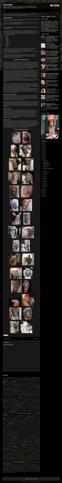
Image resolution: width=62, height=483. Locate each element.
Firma (34, 412)
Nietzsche (8, 443)
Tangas (37, 461)
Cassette (35, 392)
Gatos (16, 417)
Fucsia (16, 416)
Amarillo (39, 379)
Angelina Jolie (38, 380)
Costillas (27, 398)
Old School (26, 444)
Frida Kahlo (9, 416)
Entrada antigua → (36, 338)
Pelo (19, 447)
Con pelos (36, 397)
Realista (34, 452)
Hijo (9, 421)
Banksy (31, 384)
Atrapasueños (10, 383)
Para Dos (5, 446)
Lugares (20, 434)
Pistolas (31, 449)
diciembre (44, 160)
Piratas (22, 449)
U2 (17, 468)
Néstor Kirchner (33, 442)
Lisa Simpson (35, 432)
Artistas (34, 382)
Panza (34, 445)
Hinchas (11, 421)
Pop (25, 450)
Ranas (38, 451)
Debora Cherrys (22, 401)
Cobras (25, 396)
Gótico (25, 418)
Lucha (18, 434)
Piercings (29, 448)
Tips (37, 466)
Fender (20, 412)
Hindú (13, 421)
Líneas (28, 432)
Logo (11, 433)
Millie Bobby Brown (7, 440)
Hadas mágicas (17, 419)
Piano (23, 448)
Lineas (26, 432)
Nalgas (12, 442)
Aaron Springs (30, 377)
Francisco (16, 415)
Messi (6, 439)
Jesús (36, 427)
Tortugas (18, 467)
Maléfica (23, 435)
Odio (20, 444)
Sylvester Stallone (29, 461)
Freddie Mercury (29, 415)
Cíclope (26, 395)
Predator (39, 450)
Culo (25, 400)
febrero (44, 185)
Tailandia (33, 461)
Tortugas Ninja (22, 467)
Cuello (4, 400)
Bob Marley (14, 387)
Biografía (17, 386)
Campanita (35, 390)
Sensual (32, 456)
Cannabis (11, 391)
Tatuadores (34, 462)
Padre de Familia (19, 445)
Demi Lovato (31, 401)
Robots (15, 454)
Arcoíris (37, 381)
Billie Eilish (14, 386)
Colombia (17, 397)
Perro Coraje (36, 447)
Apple (29, 381)
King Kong (22, 429)
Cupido (32, 400)
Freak (25, 415)
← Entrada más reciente (7, 338)
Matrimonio (19, 438)
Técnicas (6, 465)
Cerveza (29, 393)
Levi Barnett (8, 432)
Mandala (30, 435)
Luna (27, 434)
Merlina (4, 439)
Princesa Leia (8, 451)
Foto (19, 413)
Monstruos (38, 440)
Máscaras (38, 437)
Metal (8, 439)
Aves (32, 383)
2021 (43, 151)
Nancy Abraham (16, 442)
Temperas (17, 465)
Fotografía (32, 413)
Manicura (36, 435)
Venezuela (23, 469)
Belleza (33, 385)
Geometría (33, 417)
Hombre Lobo (6, 422)
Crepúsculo (6, 399)
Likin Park (20, 432)
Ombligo (29, 444)
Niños (23, 443)
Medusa (34, 438)
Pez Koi (18, 448)
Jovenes (32, 428)
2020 (43, 153)
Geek (25, 417)
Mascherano (8, 438)
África (18, 378)
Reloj (13, 453)
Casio (33, 392)
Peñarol (29, 447)
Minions (13, 440)
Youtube (7, 472)
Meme (39, 438)
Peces (11, 447)
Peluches (23, 447)
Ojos (21, 444)
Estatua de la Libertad (6, 411)
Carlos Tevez (4, 392)
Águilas (27, 378)
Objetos (11, 444)
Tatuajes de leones (8, 17)
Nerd (30, 442)
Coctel (34, 396)
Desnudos (20, 402)
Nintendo (20, 443)
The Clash (11, 466)
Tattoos (12, 15)
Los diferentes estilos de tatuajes (52, 51)
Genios (31, 417)
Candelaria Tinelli (7, 391)
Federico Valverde (5, 412)
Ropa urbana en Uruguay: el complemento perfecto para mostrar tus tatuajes (52, 104)
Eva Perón (20, 411)
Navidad (28, 442)
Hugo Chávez (34, 422)
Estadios (33, 410)
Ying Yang (4, 472)
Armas (15, 382)
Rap (39, 451)
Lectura (17, 431)
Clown (23, 396)
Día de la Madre (27, 402)
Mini (11, 440)
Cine (6, 396)
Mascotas (11, 438)
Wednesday (6, 471)
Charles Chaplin (32, 393)
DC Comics (14, 401)
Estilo (11, 411)
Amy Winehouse (10, 380)
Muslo (39, 441)
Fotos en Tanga (10, 415)
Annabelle (10, 381)
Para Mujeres (15, 446)
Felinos (11, 14)
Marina (9, 437)
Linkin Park (31, 432)
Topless (13, 467)
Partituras (25, 446)
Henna (30, 420)
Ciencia (31, 395)
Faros (39, 411)
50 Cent (27, 377)
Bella (31, 385)
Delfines (28, 401)
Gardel (11, 417)
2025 (43, 144)
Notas (30, 443)
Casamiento (28, 392)
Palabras (26, 445)
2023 (19, 377)
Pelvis (26, 447)
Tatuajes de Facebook (16, 463)
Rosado (36, 454)
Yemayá (39, 471)
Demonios (35, 401)
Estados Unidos (37, 410)
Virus (29, 470)
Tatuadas (30, 462)
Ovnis (7, 445)
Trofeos (4, 468)
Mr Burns (12, 441)
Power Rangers (35, 450)
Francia (14, 415)
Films (30, 412)
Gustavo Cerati (12, 419)
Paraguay (19, 446)
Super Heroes (20, 461)
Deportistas (5, 402)
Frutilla (14, 416)
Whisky (11, 471)
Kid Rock (20, 429)
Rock (17, 454)
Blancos (4, 387)
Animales (7, 14)
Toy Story (26, 467)
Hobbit (27, 421)
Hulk (37, 422)
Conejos (39, 397)
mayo (44, 179)
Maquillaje (13, 436)
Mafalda (16, 435)
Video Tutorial (34, 469)
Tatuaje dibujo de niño (47, 164)
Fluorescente (10, 413)
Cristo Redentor (29, 399)
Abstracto (4, 378)
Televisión (13, 465)
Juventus (13, 429)
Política (21, 450)
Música (36, 441)
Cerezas (26, 393)
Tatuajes (18, 15)
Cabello (7, 390)
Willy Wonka (17, 471)
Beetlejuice (28, 385)
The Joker (14, 466)
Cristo (26, 399)
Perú (11, 448)
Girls (10, 418)
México (16, 439)
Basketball (14, 385)
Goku (16, 418)
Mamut (28, 435)
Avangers (26, 383)
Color (20, 397)
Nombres (28, 443)
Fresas (6, 416)
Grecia (30, 418)
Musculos (34, 441)
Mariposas (15, 437)
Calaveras (15, 390)
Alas (37, 378)
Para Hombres (9, 446)
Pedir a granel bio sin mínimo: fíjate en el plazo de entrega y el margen (52, 58)
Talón (35, 461)
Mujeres (25, 441)
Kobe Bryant (27, 429)
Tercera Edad (23, 465)
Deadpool (18, 401)
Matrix (22, 438)
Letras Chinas (5, 432)
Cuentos (7, 400)
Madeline (34, 434)
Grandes (27, 418)
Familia (34, 411)
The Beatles (7, 466)
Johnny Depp (19, 428)
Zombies (12, 472)
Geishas (28, 417)
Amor (6, 380)
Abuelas (7, 378)
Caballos (4, 390)
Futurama (23, 416)
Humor (39, 422)
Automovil (21, 383)
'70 (3, 377)
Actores (11, 378)
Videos (4, 470)
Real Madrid (19, 452)
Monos (35, 440)
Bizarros (20, 386)
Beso (3, 386)
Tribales (38, 467)
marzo (44, 183)
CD (8, 393)
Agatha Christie (21, 378)
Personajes (5, 448)
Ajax (30, 378)
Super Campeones (15, 461)
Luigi (22, 434)
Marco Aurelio (31, 436)
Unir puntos (26, 468)
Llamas (4, 433)
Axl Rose (39, 383)
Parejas (22, 446)
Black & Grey (24, 386)
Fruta (11, 416)
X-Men (37, 471)
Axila (36, 383)
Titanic (39, 466)
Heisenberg (21, 420)
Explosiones (23, 411)
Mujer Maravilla (21, 441)
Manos (6, 436)
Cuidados (22, 400)
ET (18, 411)
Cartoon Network (24, 392)
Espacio (10, 410)
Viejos (13, 470)
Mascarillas (4, 438)
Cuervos (20, 400)
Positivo (32, 450)
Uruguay (34, 468)
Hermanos (38, 420)
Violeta (24, 470)
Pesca (13, 448)
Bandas (25, 384)
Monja (33, 440)
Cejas (9, 393)
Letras (39, 431)
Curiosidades (35, 400)
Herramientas (5, 421)
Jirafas (4, 428)
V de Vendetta (38, 468)
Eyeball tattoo (27, 411)
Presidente (4, 451)
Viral (25, 470)
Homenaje (14, 422)
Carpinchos (8, 392)
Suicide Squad (6, 461)
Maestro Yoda (12, 435)
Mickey (35, 439)
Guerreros (38, 418)
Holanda (29, 421)
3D (25, 377)
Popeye (27, 450)
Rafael (34, 451)
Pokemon (15, 450)
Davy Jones (11, 401)
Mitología (20, 440)
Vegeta (21, 469)
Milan (37, 439)
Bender (36, 385)
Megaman (36, 438)
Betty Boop (8, 386)
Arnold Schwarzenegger (19, 382)
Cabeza (9, 390)
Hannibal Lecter (30, 419)
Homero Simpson (19, 422)
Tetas (32, 465)
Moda (27, 440)
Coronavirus (20, 398)
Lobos (10, 433)
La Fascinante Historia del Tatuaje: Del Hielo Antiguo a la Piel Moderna (52, 74)
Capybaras (29, 391)
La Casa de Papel (8, 430)
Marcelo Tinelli (27, 436)
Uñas (32, 468)
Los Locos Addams (32, 433)
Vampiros (12, 469)
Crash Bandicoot (38, 398)
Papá (38, 445)
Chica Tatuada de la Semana (23, 394)
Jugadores (4, 429)
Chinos (12, 395)
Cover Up (30, 398)
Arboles (34, 381)
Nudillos (4, 444)
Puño (28, 451)
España (24, 410)
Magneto (20, 435)
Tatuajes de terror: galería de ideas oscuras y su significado (52, 37)
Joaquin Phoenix (10, 428)
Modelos (30, 440)
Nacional (8, 442)
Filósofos (32, 412)
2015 (10, 377)
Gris (34, 418)
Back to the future (9, 384)
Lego (18, 431)
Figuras (28, 412)
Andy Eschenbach (30, 380)
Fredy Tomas (38, 415)
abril (44, 181)
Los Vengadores (15, 434)
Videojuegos (38, 469)
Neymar (39, 442)
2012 (43, 196)
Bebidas (26, 385)
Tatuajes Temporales (31, 463)
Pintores (13, 449)
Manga (33, 435)
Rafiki (36, 451)
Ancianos (25, 380)
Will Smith (14, 471)
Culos (27, 400)
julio (44, 176)
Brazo (7, 389)
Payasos (4, 447)
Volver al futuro (36, 470)
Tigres (28, 466)
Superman (24, 461)
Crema (4, 399)
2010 (5, 377)
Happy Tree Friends (35, 419)
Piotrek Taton (19, 449)
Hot (24, 422)
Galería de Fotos (27, 14)
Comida (30, 397)
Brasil (39, 387)
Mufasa (18, 441)
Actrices (13, 378)
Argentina (4, 382)
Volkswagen (32, 470)
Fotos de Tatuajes (7, 5)
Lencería (21, 431)
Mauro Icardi (25, 438)
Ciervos (37, 395)
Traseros (34, 467)
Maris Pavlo (19, 437)
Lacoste (6, 431)
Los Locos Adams (27, 433)
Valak (10, 469)
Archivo (53, 16)
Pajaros (23, 445)
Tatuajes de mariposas (50, 43)
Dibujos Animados (21, 403)
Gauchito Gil (22, 417)
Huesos (27, 422)
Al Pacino (32, 378)
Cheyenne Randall (14, 394)
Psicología (18, 451)
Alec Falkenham (10, 379)
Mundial (28, 441)
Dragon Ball (16, 405)
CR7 (32, 398)
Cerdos (21, 393)
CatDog (4, 393)
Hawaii (10, 420)
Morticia (10, 441)
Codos (36, 396)
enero (44, 186)
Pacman (13, 445)
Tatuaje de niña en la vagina (51, 89)
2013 (7, 377)
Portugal (29, 450)
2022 (17, 377)
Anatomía (22, 380)
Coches (27, 396)
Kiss (24, 429)
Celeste (15, 393)
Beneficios (38, 385)
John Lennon (15, 428)
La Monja (23, 430)
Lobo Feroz (6, 433)
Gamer (6, 417)
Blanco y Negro (37, 386)
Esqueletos (30, 410)
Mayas (28, 438)
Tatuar (36, 463)
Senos (30, 456)
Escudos (7, 410)
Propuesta (15, 451)
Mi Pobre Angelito (20, 439)
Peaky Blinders (8, 447)
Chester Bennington (8, 394)
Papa (36, 445)
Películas (16, 447)
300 (23, 377)
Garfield (14, 417)
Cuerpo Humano (16, 400)
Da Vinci (39, 400)
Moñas (7, 441)
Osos (38, 444)
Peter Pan (15, 448)
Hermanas (35, 420)
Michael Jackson (26, 439)
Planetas (38, 449)
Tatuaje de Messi (45, 113)
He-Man (18, 420)
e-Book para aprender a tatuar (48, 168)
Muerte (15, 441)
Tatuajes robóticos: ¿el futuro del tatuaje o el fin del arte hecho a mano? (52, 65)
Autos (24, 383)
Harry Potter (7, 420)
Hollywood (32, 421)
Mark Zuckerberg (23, 437)
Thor (23, 466)
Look (15, 433)
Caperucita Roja (19, 391)
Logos (13, 433)
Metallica (11, 439)
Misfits (18, 440)
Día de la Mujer (31, 402)
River (6, 454)
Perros (39, 447)
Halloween (26, 419)
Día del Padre (36, 402)
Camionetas (32, 390)
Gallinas (36, 416)
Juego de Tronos (38, 428)
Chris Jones (18, 395)
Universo (29, 468)
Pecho (13, 447)
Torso (15, 467)
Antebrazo (14, 381)
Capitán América (25, 391)
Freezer (4, 416)
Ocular (15, 444)
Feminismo (17, 412)
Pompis (23, 450)
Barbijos (35, 384)
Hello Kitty (27, 420)
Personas (9, 448)
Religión (11, 453)
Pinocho (10, 449)
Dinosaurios (29, 403)
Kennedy (17, 429)
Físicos (37, 412)
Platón (4, 450)
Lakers (11, 431)
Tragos (28, 467)
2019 (15, 377)
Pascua (28, 446)
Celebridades (12, 393)
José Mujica (29, 428)
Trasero (31, 467)
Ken (15, 429)
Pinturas (16, 449)
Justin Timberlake (9, 429)
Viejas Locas (10, 470)
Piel (26, 448)
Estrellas (13, 411)
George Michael (38, 417)
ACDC (8, 378)
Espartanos (26, 410)
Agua (24, 378)
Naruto (22, 442)
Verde (31, 469)
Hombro (10, 422)
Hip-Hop (16, 421)
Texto (35, 465)
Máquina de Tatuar (18, 436)
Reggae (8, 453)
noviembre (45, 162)
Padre (16, 445)
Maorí (8, 436)
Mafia (18, 435)
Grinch (32, 418)
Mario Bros (12, 437)
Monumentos (4, 441)
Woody (28, 471)
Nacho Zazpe (4, 442)
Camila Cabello (28, 390)
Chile (39, 394)
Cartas (17, 392)
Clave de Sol (13, 396)
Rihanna (34, 453)
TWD (13, 468)
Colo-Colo (12, 397)
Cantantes (15, 391)
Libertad (15, 432)
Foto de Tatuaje (15, 14)
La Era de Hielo (13, 430)
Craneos (34, 398)
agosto (44, 174)
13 (4, 377)
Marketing (27, 437)
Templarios (20, 465)
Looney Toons (18, 433)
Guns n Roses (7, 419)
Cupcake (29, 400)
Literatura (38, 432)
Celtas (19, 393)
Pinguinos (6, 449)
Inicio (4, 10)
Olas (23, 444)
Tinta (32, 466)
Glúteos (15, 418)
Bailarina (13, 384)
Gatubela (19, 417)
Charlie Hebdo (37, 393)
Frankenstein (20, 415)
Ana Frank (13, 380)
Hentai (32, 420)
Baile (16, 384)
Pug (20, 451)
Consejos (4, 398)
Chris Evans (15, 395)
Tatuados (38, 462)
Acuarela (16, 378)
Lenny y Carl (28, 431)
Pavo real (38, 446)
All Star (36, 379)
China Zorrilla (5, 395)
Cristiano (9, 399)
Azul (6, 384)
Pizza (36, 449)
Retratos (21, 453)
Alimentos (33, 379)
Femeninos (13, 412)
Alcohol (7, 379)
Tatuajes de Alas (46, 166)
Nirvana (25, 443)
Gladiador (12, 418)
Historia (21, 421)
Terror (30, 465)
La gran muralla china (19, 430)
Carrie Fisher (11, 392)
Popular (43, 16)
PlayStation (10, 450)
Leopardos (36, 431)
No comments (20, 20)
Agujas (29, 378)
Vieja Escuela (7, 470)
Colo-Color (15, 397)
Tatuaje (15, 15)
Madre (37, 434)
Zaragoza (9, 472)
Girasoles (8, 418)
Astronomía (4, 383)
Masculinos (15, 438)
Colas (5, 397)
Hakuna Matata (22, 419)
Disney (19, 404)
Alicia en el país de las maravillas (24, 379)
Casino (31, 392)
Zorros (15, 472)
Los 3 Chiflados (23, 433)
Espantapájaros (20, 410)
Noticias (33, 443)
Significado (35, 14)
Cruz (32, 399)
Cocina (30, 396)
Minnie (15, 440)
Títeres (4, 467)
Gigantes (4, 418)
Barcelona (38, 384)
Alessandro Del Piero (15, 379)
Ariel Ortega (8, 382)
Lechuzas (14, 431)
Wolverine (21, 471)
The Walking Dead (19, 466)
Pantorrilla (31, 445)
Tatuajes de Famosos (24, 463)
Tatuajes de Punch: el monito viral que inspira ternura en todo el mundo (52, 81)
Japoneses (7, 427)
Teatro (4, 465)
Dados (4, 401)
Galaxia (26, 416)
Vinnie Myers (19, 470)
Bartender (11, 385)
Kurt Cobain (35, 429)
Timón (31, 466)
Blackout (27, 386)
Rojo (23, 454)
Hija (7, 421)
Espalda (16, 410)
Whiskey (9, 471)
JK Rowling (6, 428)
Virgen (28, 470)
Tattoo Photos (8, 15)
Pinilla (8, 449)
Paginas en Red (27, 481)
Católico (6, 393)
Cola (38, 396)
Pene (27, 447)
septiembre (45, 172)
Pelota (21, 447)
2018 (43, 157)
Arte (24, 382)
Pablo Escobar (10, 445)
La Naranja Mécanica (28, 430)
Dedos (25, 401)
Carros (14, 392)
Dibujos (15, 403)
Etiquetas (48, 16)
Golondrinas (19, 418)
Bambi (21, 384)
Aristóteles (12, 382)
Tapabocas (4, 462)
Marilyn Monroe (5, 437)
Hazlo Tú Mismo (14, 420)
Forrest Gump (15, 413)
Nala (10, 442)
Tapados (7, 462)
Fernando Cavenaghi (24, 412)
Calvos (22, 390)
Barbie (33, 384)
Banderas (28, 384)
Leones (31, 14)
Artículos (31, 382)
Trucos (6, 468)
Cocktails (32, 396)
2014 (9, 377)
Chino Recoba (9, 395)
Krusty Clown (31, 429)
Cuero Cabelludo (11, 400)
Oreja (36, 444)
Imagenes (12, 423)
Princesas (12, 451)
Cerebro (24, 393)
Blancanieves (31, 386)
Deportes (38, 401)
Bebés (23, 385)
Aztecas (4, 384)
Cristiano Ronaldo (13, 399)
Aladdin (35, 378)
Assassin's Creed (38, 382)
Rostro (6, 455)
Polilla (18, 450)
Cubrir (39, 399)
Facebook (31, 411)
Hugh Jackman (30, 422)
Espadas (12, 410)
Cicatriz (24, 395)
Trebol (36, 467)
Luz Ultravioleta (31, 434)
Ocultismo (18, 444)
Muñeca (31, 441)
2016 (12, 377)
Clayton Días (17, 396)
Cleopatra (20, 396)
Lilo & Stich (23, 432)
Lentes (31, 431)
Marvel (36, 437)
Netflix (37, 442)
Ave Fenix (29, 383)
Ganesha (9, 417)
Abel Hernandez (38, 377)
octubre (44, 170)
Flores (6, 413)
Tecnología (10, 465)
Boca (17, 387)
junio (44, 177)
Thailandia (37, 465)
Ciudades (10, 396)
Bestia (6, 386)
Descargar (8, 402)
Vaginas (7, 469)
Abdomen (34, 377)
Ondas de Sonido (32, 444)
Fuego (18, 416)
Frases (23, 415)
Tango (39, 461)
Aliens (31, 379)
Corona (18, 398)
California (19, 390)
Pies (34, 448)
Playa (5, 450)
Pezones (21, 448)
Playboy (8, 450)
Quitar (32, 451)
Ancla (27, 380)
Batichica (17, 385)
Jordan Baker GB (24, 428)
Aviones (35, 383)
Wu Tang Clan (31, 471)
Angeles (34, 380)
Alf (18, 379)
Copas (11, 398)
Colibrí (10, 397)
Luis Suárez (25, 434)
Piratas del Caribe (26, 449)
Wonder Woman (25, 471)
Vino (21, 470)
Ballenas (18, 384)
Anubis (25, 381)
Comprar (33, 397)
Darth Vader (7, 401)
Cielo (28, 395)
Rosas (4, 455)
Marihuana (38, 436)
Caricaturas (33, 391)
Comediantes (24, 397)
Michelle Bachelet (31, 439)
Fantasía (37, 411)
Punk (26, 451)
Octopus (13, 444)
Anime (8, 381)
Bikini (11, 386)
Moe (31, 440)
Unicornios (22, 468)
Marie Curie (35, 436)
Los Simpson (11, 434)
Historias (24, 421)
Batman (20, 385)
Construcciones (8, 398)
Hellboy (24, 420)
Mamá (25, 435)
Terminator (27, 465)
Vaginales (4, 469)
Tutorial (11, 468)
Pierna (32, 448)
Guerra (36, 418)
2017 (14, 377)
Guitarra (4, 419)
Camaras (24, 390)
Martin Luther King (32, 437)
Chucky (22, 395)
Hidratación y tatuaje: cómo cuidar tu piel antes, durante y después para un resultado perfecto (52, 96)
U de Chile (15, 468)
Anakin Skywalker (18, 380)
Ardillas (39, 381)
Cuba (34, 399)
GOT (23, 418)
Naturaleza (25, 442)
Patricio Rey (30, 446)
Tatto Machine (11, 462)
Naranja (19, 442)
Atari (7, 383)
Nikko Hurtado (12, 443)
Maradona (23, 436)
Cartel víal (19, 392)
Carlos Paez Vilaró (37, 391)
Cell (17, 393)
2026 (22, 377)
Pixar (34, 449)
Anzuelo (27, 381)
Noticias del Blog (37, 443)
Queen (30, 451)
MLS (22, 440)
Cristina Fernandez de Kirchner (20, 399)
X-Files (35, 471)
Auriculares (14, 383)
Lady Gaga (8, 431)
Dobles (35, 404)
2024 (20, 377)
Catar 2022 (38, 392)
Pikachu (36, 448)
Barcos (4, 385)
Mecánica (31, 438)
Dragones (19, 405)
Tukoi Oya (8, 468)
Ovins (5, 445)
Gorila (22, 418)
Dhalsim (23, 402)
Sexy (7, 458)
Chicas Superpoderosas (34, 394)
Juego (34, 428)
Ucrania (20, 468)
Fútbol (21, 416)
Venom (26, 469)
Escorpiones (4, 410)
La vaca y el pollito (37, 430)
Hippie (18, 421)
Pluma (13, 450)
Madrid (9, 435)
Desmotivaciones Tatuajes (14, 402)
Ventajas (28, 469)
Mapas (10, 436)
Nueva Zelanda (8, 444)
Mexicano (13, 439)
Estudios (16, 411)
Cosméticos (24, 398)
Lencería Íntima (24, 431)
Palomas (28, 445)
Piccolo (25, 448)
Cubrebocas (36, 399)
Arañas (32, 381)
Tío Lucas (35, 466)
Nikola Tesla (17, 443)
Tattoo (5, 15)
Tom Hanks (6, 467)
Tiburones (25, 466)
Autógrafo (17, 383)
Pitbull (33, 449)
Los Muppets (37, 433)
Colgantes (7, 397)
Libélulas (11, 432)
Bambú (23, 384)
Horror (23, 422)
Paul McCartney (35, 446)
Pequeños (32, 447)
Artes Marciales (27, 382)
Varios (19, 469)
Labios (4, 431)
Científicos (34, 395)
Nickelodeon (5, 443)
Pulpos (22, 451)
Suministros (11, 461)
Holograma (35, 421)
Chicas (29, 394)
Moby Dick (25, 440)
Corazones (14, 398)
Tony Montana (10, 467)
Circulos (8, 396)
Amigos (4, 380)
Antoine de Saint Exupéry (20, 381)
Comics (27, 397)
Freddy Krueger (33, 415)
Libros (17, 432)
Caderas (12, 390)
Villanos (15, 470)
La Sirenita (33, 430)
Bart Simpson (7, 385)
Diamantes (12, 403)
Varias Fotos (15, 469)
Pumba (24, 451)
